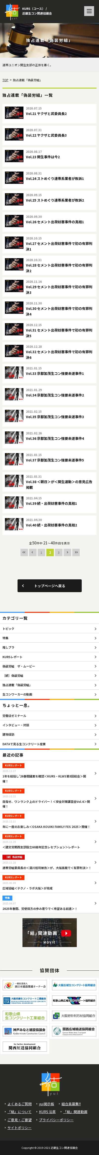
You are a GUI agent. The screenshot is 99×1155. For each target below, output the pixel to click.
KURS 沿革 (47, 1111)
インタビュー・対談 (15, 725)
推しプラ (8, 647)
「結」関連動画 (75, 1111)
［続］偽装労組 (12, 675)
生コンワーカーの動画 (17, 694)
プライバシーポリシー (56, 1119)
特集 (5, 638)
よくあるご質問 (19, 1103)
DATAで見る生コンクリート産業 (24, 744)
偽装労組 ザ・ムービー (18, 666)
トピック (8, 628)
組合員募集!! (71, 1103)
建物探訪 (8, 734)
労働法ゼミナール (14, 715)
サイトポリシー (19, 1127)
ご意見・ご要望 (19, 1119)
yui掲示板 (46, 1103)
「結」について (19, 1111)
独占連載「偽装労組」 (17, 685)
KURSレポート (12, 657)
